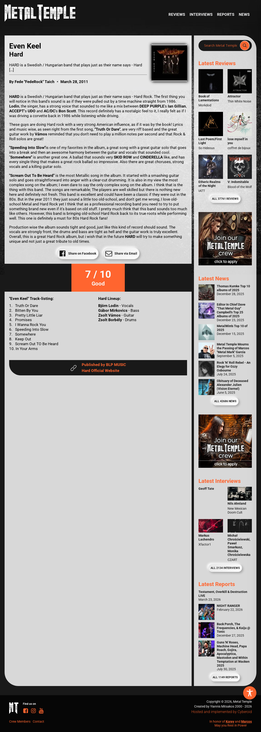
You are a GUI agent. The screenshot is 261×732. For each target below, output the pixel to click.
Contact (38, 721)
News (244, 14)
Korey (230, 721)
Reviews (177, 14)
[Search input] (220, 45)
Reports (225, 14)
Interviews (201, 14)
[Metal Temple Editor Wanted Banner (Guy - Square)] (225, 466)
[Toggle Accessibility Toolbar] (250, 693)
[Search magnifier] (245, 45)
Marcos (246, 721)
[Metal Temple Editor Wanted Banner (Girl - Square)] (225, 264)
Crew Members (19, 721)
